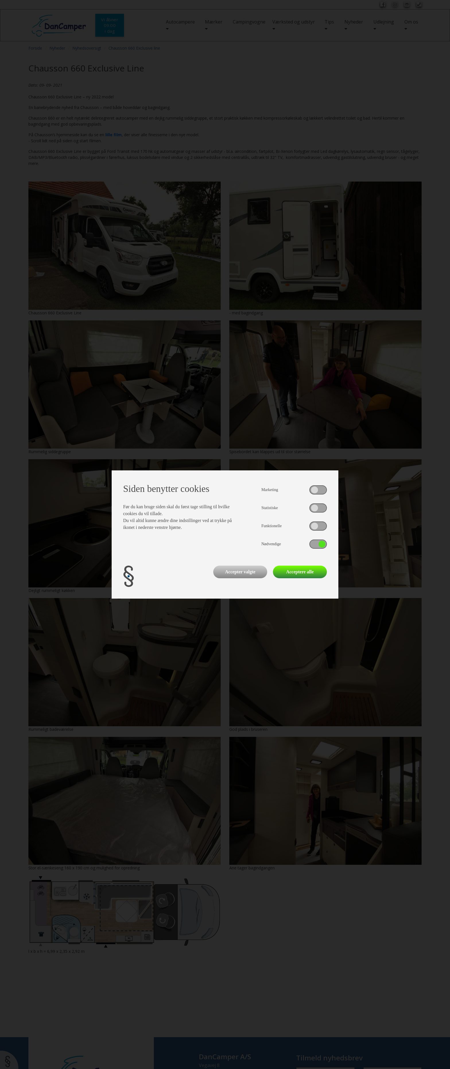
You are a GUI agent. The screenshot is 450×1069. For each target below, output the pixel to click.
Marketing (269, 490)
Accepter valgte (240, 571)
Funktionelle (271, 526)
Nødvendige (271, 544)
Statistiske (269, 508)
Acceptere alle (300, 571)
